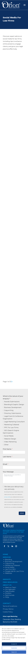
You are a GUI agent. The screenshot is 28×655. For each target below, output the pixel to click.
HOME (5, 554)
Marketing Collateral (12, 565)
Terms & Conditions (10, 606)
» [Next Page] (12, 382)
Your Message (8, 472)
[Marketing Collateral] (3, 424)
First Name (7, 449)
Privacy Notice (8, 609)
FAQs (7, 597)
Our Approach (10, 589)
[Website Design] (3, 438)
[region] (14, 640)
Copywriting (9, 563)
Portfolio (8, 593)
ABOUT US (7, 585)
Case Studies (9, 591)
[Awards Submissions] (3, 401)
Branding (8, 559)
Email (5, 464)
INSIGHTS (7, 579)
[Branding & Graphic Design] (3, 404)
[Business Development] (3, 407)
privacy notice (7, 497)
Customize (14, 648)
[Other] (3, 444)
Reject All (14, 652)
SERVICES (7, 557)
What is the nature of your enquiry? (13, 397)
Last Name (7, 457)
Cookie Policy (8, 612)
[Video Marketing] (3, 441)
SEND (22, 513)
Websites (8, 573)
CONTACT (7, 603)
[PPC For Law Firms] (3, 427)
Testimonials (9, 595)
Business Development (13, 561)
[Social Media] (3, 435)
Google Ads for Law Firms (14, 571)
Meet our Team (10, 587)
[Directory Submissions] (3, 413)
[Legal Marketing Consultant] (3, 421)
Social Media (9, 567)
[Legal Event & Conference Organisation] (3, 416)
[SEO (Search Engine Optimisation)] (3, 430)
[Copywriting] (3, 410)
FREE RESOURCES (10, 582)
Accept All (14, 644)
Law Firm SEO (10, 569)
